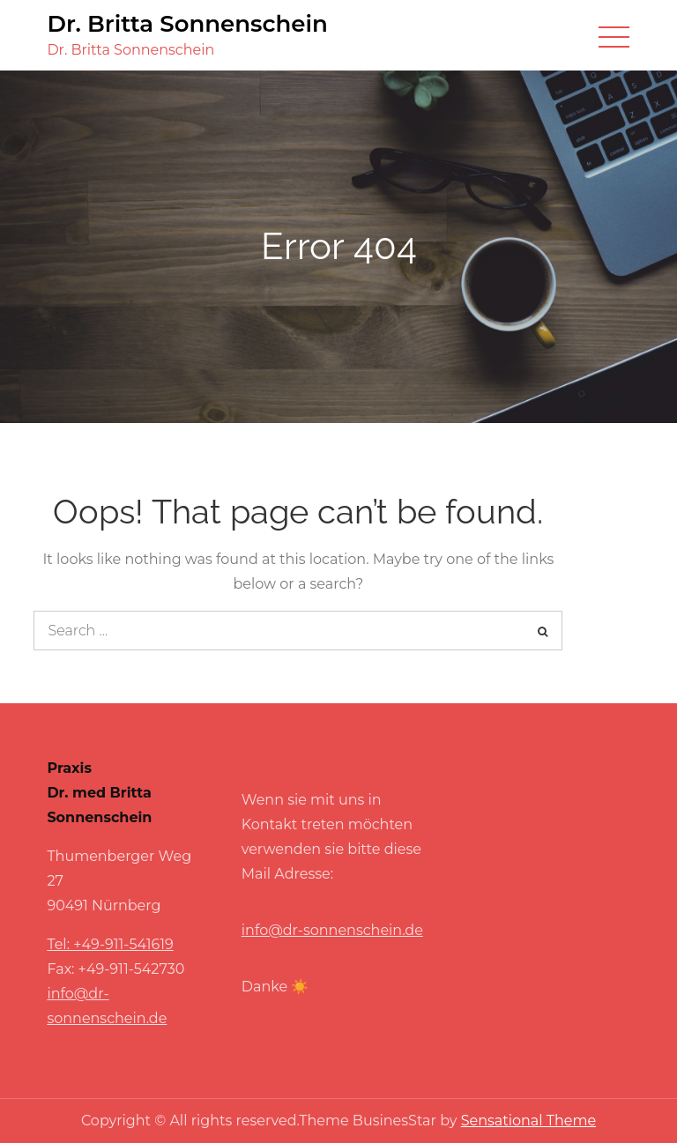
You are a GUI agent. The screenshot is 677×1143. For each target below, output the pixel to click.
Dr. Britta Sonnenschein (187, 24)
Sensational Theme (528, 1120)
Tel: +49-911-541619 (110, 944)
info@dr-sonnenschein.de (332, 930)
